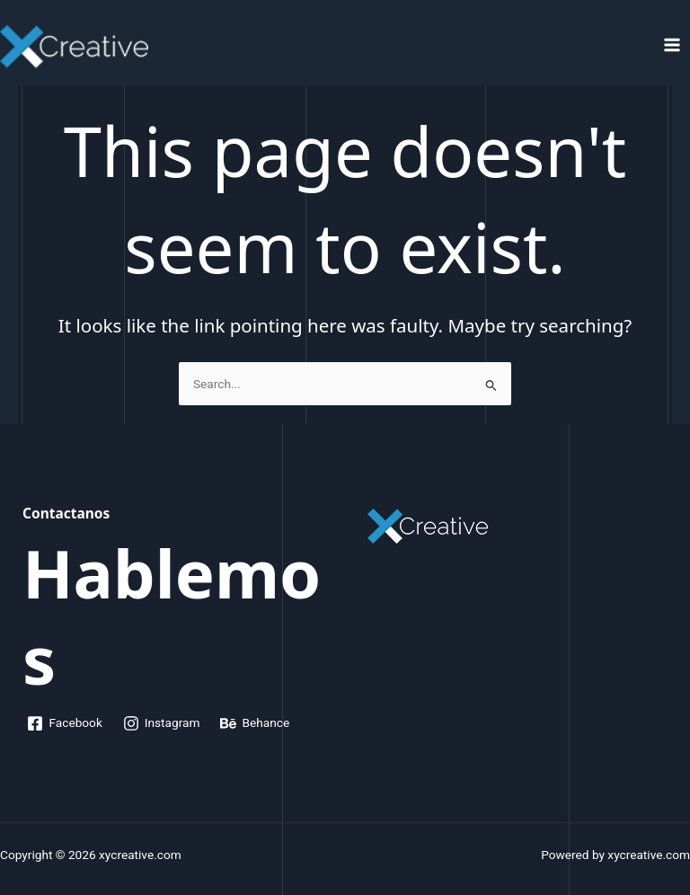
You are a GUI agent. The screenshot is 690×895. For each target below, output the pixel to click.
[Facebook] (64, 723)
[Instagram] (161, 723)
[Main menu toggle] (672, 45)
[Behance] (255, 723)
